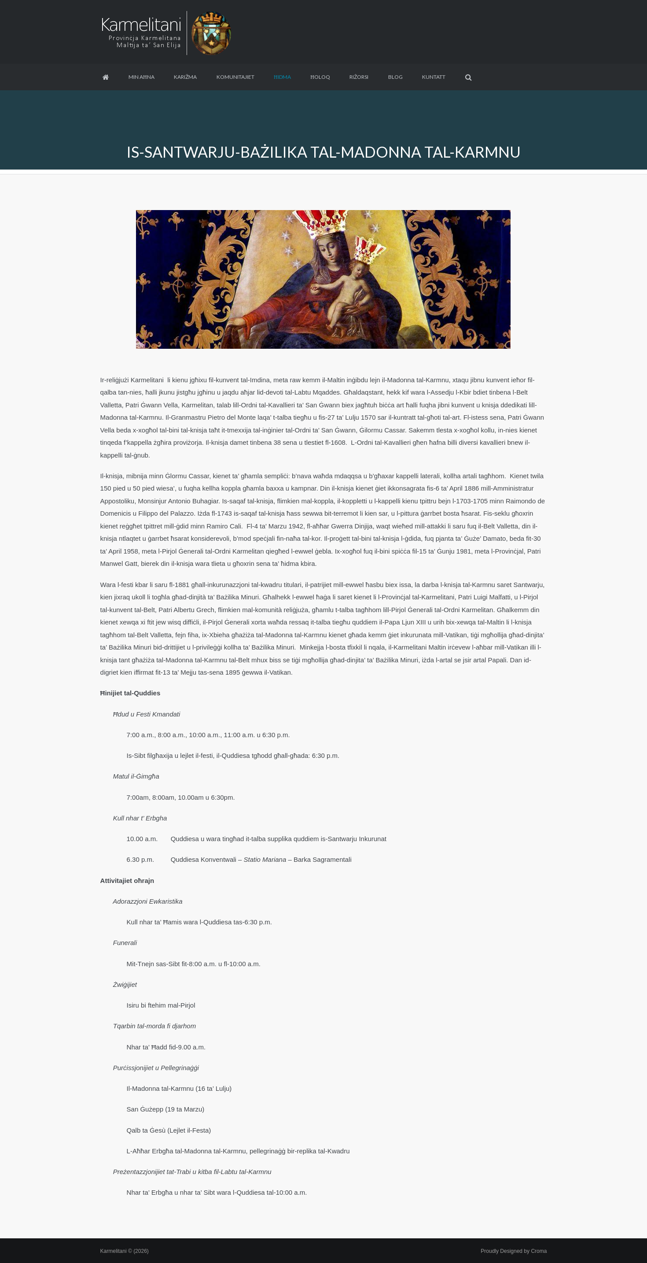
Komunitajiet (235, 77)
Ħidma (282, 77)
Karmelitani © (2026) (124, 1251)
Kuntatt (433, 77)
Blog (395, 77)
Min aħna (141, 77)
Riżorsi (358, 77)
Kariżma (185, 77)
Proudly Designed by (514, 1251)
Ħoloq (320, 77)
